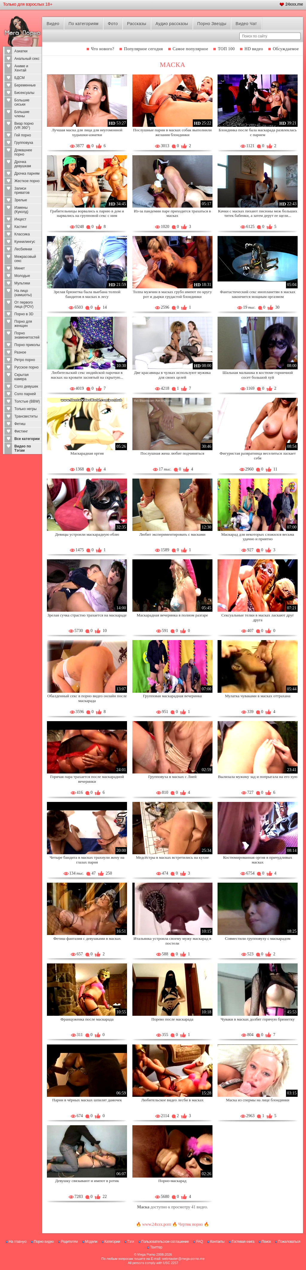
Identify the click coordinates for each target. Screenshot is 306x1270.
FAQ (199, 1241)
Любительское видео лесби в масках (172, 1100)
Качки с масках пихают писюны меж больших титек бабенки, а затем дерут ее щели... (257, 213)
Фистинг (21, 431)
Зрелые (20, 200)
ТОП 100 (226, 49)
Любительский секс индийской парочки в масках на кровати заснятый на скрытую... (87, 375)
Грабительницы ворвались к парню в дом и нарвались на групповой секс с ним (87, 213)
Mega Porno (146, 1254)
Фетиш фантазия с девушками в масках (87, 938)
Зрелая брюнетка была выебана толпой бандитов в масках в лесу (87, 294)
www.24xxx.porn (156, 1224)
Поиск (266, 1241)
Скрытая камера (21, 377)
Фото (113, 23)
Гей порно (22, 135)
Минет (19, 268)
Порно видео (44, 1241)
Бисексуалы (24, 93)
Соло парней (25, 394)
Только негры (25, 409)
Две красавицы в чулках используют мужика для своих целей (172, 375)
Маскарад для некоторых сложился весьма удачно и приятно (257, 536)
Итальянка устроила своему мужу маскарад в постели (172, 940)
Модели (91, 1241)
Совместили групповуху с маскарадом (257, 938)
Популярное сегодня (143, 49)
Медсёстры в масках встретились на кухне (172, 857)
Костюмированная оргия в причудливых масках (257, 859)
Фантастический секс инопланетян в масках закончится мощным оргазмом (257, 294)
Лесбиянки (23, 249)
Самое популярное (190, 49)
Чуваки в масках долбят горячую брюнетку (258, 1019)
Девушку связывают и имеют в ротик (87, 1180)
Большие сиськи (22, 102)
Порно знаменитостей (26, 335)
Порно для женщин (23, 323)
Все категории (27, 439)
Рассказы (136, 23)
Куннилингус (24, 242)
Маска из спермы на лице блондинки (257, 1100)
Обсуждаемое (286, 49)
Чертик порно (190, 1224)
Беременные (25, 85)
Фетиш (19, 424)
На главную (17, 1241)
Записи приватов (22, 190)
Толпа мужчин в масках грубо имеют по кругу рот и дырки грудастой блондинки (172, 294)
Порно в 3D (23, 314)
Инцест (20, 219)
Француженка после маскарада (87, 1019)
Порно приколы (27, 345)
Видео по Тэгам (22, 448)
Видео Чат (246, 23)
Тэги (130, 1241)
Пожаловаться (289, 1241)
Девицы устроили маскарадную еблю (87, 534)
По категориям (84, 23)
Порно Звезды (211, 23)
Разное (20, 352)
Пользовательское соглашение (165, 1241)
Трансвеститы (26, 416)
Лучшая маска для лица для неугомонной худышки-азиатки (87, 132)
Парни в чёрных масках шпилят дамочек (87, 1100)
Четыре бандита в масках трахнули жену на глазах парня (87, 859)
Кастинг (20, 227)
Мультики (22, 283)
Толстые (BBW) (27, 401)
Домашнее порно (23, 152)
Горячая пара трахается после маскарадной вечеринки (87, 779)
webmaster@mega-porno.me (183, 1258)
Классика (22, 234)
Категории (112, 1241)
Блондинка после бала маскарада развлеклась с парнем (258, 132)
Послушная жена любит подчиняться (172, 453)
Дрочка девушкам (22, 164)
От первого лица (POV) (23, 304)
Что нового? (102, 49)
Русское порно (26, 367)
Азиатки (20, 51)
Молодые (22, 276)
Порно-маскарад (172, 1180)
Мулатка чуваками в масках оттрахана (257, 696)
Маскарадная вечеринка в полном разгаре (172, 615)
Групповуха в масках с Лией (172, 776)
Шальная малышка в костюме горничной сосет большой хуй (258, 375)
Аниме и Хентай (21, 68)
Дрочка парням (26, 173)
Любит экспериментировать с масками (172, 534)
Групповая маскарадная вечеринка (172, 696)
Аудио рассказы (171, 23)
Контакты (217, 1241)
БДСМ (19, 78)
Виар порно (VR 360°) (24, 125)
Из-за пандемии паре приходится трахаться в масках (172, 213)
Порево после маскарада (172, 1019)
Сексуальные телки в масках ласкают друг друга (257, 617)
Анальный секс (26, 59)
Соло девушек (26, 386)
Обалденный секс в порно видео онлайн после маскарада (87, 698)
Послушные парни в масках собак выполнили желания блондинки (172, 132)
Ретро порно (24, 360)
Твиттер (156, 1247)
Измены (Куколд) (21, 209)
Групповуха (23, 143)
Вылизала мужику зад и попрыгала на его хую (257, 776)
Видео (53, 23)
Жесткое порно (26, 181)
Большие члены (22, 114)
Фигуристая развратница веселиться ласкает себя (258, 455)
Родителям (69, 1241)
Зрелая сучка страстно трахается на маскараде (87, 615)
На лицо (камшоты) (23, 293)
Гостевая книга (243, 1241)
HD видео (253, 49)
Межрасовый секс (25, 259)
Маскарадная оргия (87, 453)
